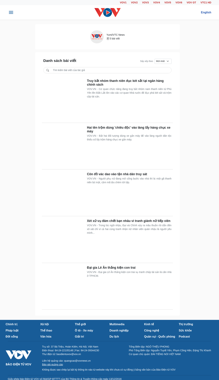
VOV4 (156, 2)
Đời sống (12, 336)
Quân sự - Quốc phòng (159, 336)
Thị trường (186, 324)
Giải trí (79, 336)
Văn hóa (45, 336)
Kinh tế (149, 324)
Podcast (184, 336)
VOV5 (167, 2)
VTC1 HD (206, 2)
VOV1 (123, 2)
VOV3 (145, 2)
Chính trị (11, 324)
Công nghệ (151, 330)
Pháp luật (12, 330)
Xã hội (44, 324)
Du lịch (114, 336)
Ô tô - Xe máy (84, 330)
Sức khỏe (185, 330)
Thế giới (80, 324)
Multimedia (117, 324)
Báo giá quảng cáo (52, 364)
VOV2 (134, 2)
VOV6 (178, 2)
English (206, 12)
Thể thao (46, 330)
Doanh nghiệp (119, 330)
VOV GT (191, 2)
